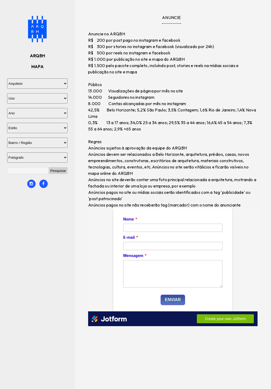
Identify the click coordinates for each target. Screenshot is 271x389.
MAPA (37, 66)
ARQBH (37, 55)
